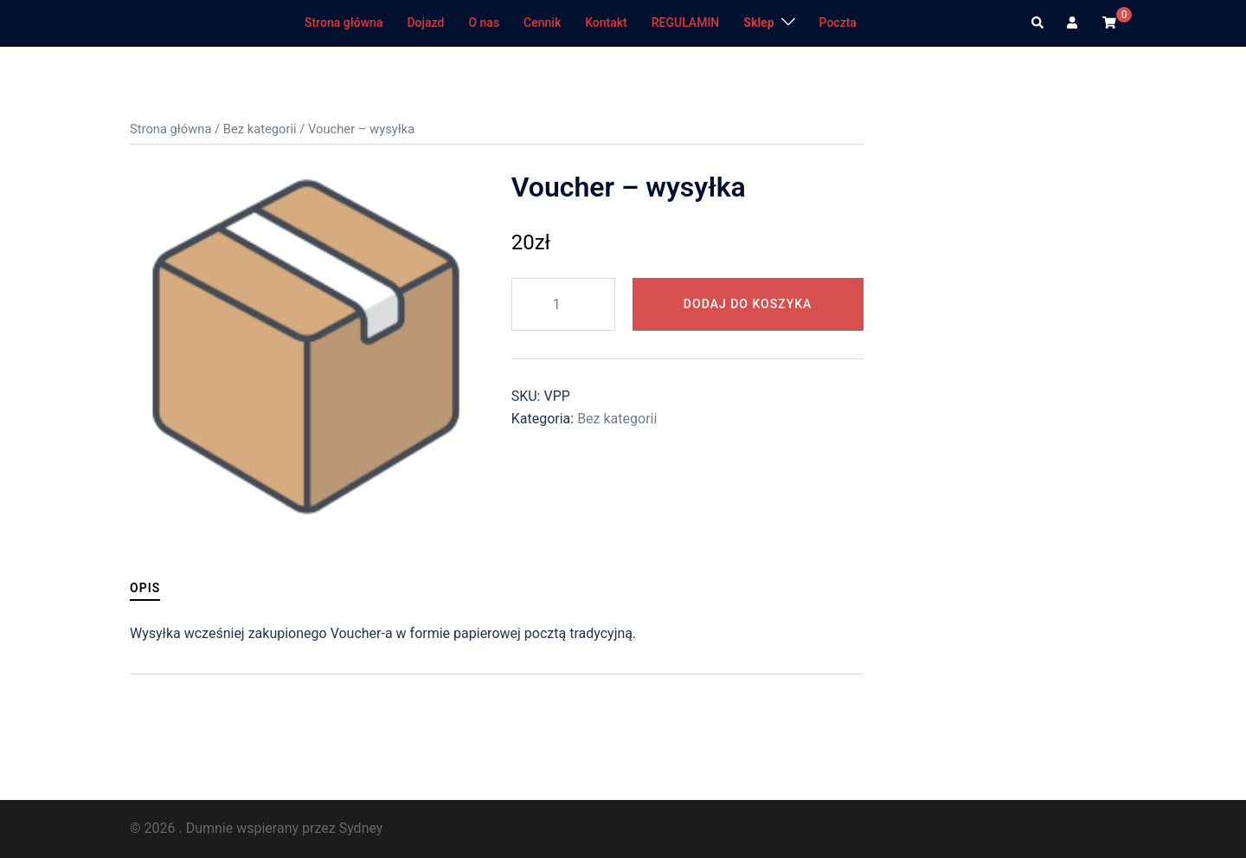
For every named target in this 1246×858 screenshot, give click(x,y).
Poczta (838, 22)
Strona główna (343, 22)
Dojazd (425, 22)
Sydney (361, 828)
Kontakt (606, 22)
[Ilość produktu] (563, 304)
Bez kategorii (260, 129)
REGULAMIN (686, 22)
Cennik (542, 22)
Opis (145, 588)
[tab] (145, 588)
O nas (483, 22)
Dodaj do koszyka (748, 304)
